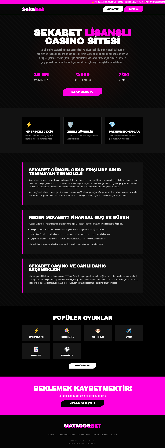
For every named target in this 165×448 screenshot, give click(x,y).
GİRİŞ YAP (113, 9)
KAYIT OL (133, 9)
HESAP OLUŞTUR (82, 91)
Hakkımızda (52, 434)
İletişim (114, 434)
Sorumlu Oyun (84, 434)
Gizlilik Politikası (100, 434)
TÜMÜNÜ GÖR (82, 366)
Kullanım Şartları (67, 434)
